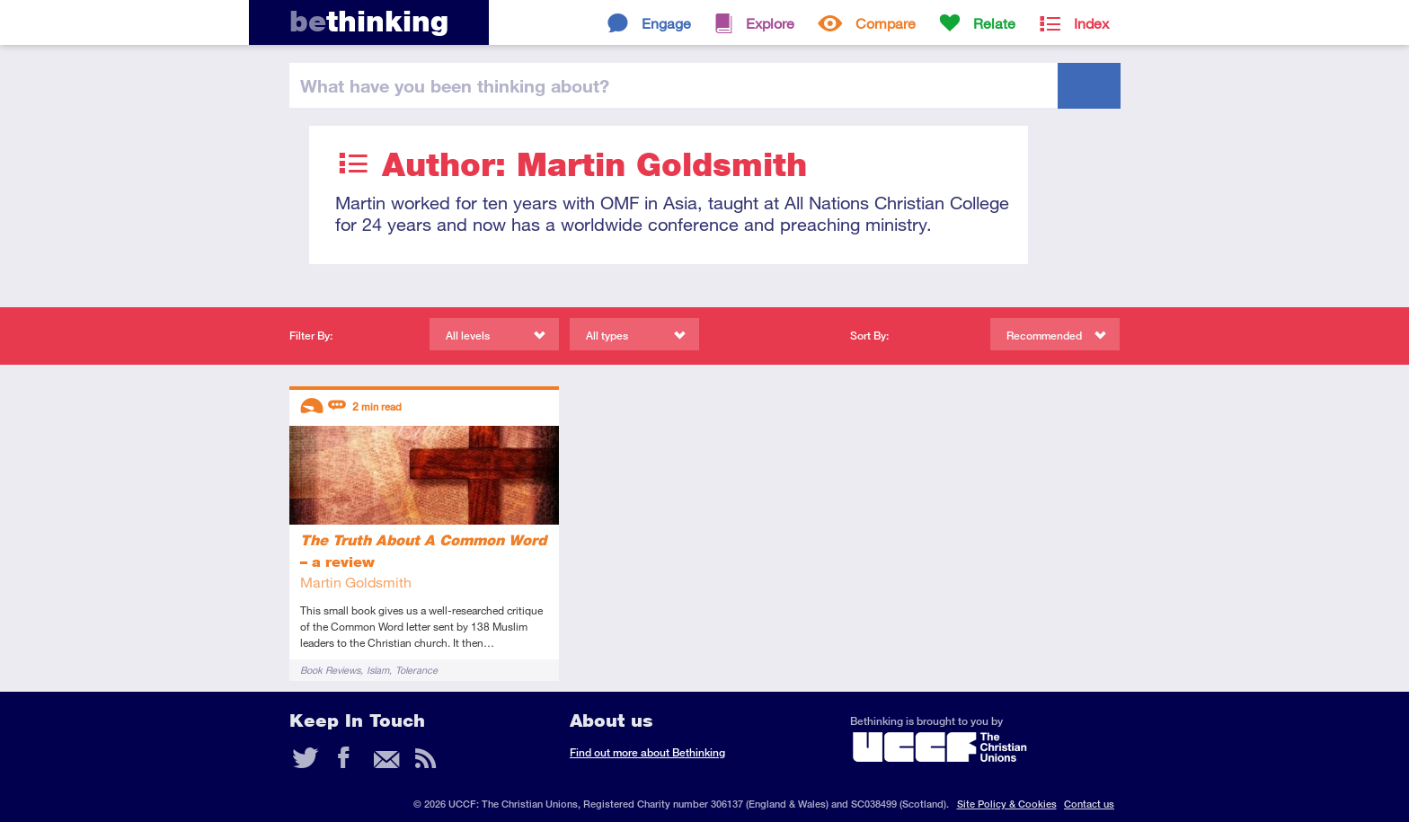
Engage (666, 22)
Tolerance (416, 670)
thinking (368, 21)
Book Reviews (330, 670)
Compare (885, 22)
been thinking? (454, 85)
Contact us (1089, 803)
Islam (378, 670)
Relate (994, 22)
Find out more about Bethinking (647, 752)
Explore (770, 22)
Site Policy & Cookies (1007, 803)
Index (1091, 22)
